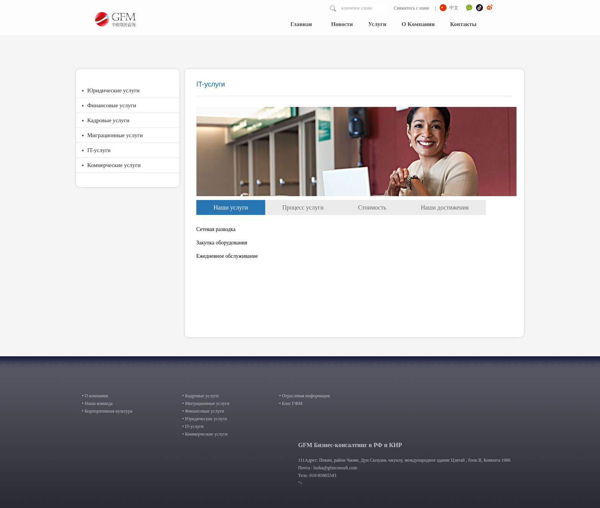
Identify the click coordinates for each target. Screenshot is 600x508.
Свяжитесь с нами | (414, 8)
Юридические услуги (113, 90)
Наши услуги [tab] (231, 207)
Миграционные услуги (115, 135)
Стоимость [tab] (372, 207)
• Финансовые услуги (203, 411)
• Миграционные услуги (205, 403)
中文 (453, 7)
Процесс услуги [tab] (303, 207)
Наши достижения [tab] (445, 207)
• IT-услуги (193, 426)
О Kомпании (418, 24)
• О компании (95, 395)
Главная (301, 24)
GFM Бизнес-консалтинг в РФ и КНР (350, 445)
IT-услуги (99, 150)
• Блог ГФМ (290, 403)
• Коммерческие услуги (205, 434)
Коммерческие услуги (114, 165)
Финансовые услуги (111, 105)
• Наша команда (97, 403)
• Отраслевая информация (304, 395)
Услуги (377, 24)
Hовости (342, 24)
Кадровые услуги (108, 120)
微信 (469, 8)
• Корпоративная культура (107, 411)
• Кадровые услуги (200, 395)
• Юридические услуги (204, 418)
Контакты (463, 24)
